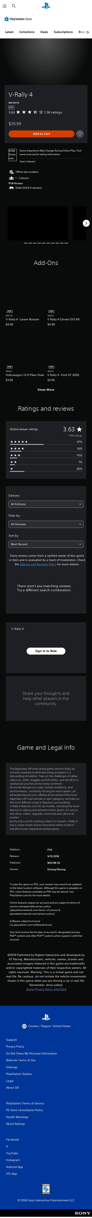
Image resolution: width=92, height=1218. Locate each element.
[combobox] (46, 504)
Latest (9, 32)
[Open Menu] (4, 6)
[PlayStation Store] (19, 19)
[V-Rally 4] (38, 223)
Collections (27, 32)
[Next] (86, 223)
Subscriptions (63, 32)
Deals (44, 32)
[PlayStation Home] (46, 6)
